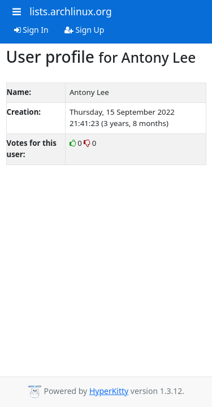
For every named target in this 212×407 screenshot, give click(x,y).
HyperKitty (108, 391)
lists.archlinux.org (70, 11)
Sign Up (84, 29)
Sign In (31, 29)
